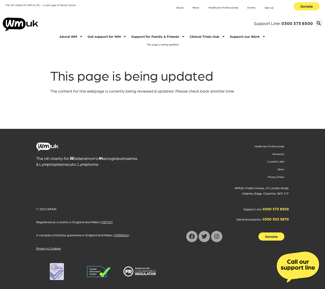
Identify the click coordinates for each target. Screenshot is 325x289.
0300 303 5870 (275, 219)
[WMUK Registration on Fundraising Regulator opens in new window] (139, 271)
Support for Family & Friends (158, 36)
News (196, 7)
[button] (319, 23)
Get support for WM (107, 36)
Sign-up (269, 7)
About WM (71, 36)
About (179, 7)
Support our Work (248, 36)
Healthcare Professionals (223, 7)
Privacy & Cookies (48, 248)
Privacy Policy (276, 176)
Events (251, 7)
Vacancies (278, 153)
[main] (47, 146)
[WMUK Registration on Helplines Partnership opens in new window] (57, 271)
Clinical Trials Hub (207, 36)
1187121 (106, 222)
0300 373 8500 (297, 23)
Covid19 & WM (275, 161)
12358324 (121, 235)
